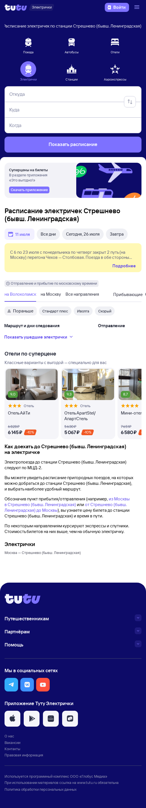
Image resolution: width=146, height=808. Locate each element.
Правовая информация (24, 755)
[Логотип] (16, 7)
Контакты (12, 748)
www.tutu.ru (87, 782)
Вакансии (12, 742)
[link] (29, 190)
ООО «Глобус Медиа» (88, 776)
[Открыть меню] (137, 7)
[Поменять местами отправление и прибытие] (130, 101)
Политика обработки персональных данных (41, 789)
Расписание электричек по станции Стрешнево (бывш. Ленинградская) (72, 26)
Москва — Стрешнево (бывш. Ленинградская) (43, 552)
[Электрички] (41, 7)
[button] (11, 684)
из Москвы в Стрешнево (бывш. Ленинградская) (67, 501)
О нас (9, 736)
